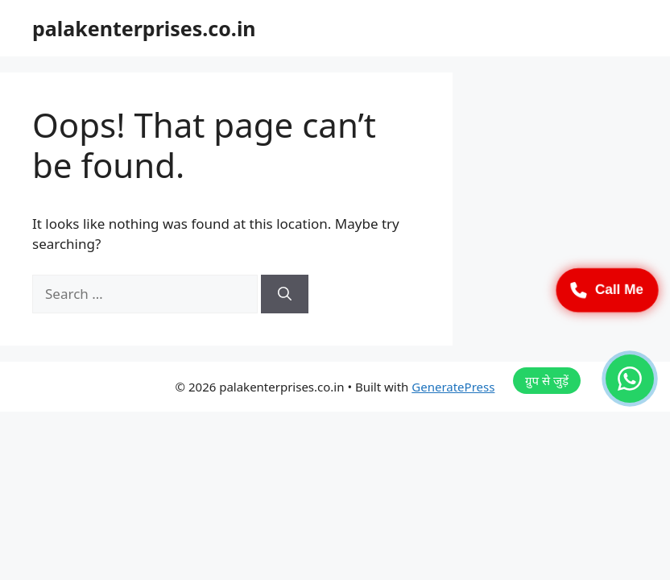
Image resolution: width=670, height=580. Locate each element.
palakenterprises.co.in (144, 28)
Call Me (607, 290)
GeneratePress (453, 387)
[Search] (284, 294)
